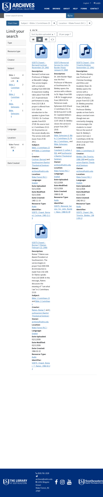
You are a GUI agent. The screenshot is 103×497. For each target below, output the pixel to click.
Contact (94, 8)
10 (64, 34)
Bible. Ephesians (60, 144)
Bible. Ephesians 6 (61, 135)
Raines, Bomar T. (38, 310)
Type (10, 42)
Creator (11, 59)
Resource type (14, 51)
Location (12, 137)
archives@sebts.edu (40, 171)
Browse (56, 8)
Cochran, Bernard (39, 159)
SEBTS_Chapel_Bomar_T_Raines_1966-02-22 (41, 366)
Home (47, 8)
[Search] (35, 15)
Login (97, 3)
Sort (43, 34)
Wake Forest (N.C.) (39, 177)
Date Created (13, 163)
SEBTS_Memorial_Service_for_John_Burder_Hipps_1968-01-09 (63, 209)
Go (70, 15)
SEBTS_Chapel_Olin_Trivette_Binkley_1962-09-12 (85, 215)
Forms (84, 8)
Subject (11, 68)
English (86, 3)
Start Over (12, 23)
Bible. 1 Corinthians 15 (41, 147)
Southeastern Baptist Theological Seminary (63, 156)
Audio (34, 206)
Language (12, 129)
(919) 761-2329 (42, 473)
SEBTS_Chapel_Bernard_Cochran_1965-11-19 (41, 215)
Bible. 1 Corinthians (14, 87)
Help (75, 8)
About (66, 8)
